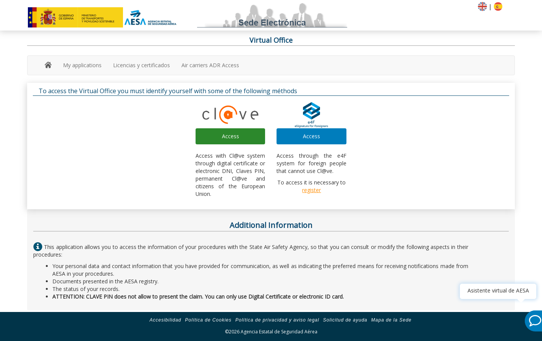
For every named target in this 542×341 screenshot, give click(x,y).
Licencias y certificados (141, 65)
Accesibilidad (165, 320)
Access (230, 136)
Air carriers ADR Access (210, 65)
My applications (82, 65)
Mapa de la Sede (391, 320)
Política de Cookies (208, 320)
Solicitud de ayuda (345, 320)
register (311, 190)
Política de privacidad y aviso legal (277, 320)
